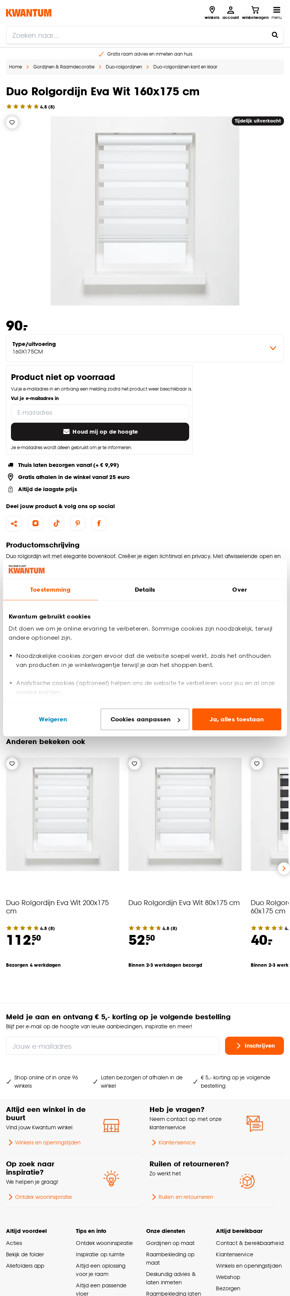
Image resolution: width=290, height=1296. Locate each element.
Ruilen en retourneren (181, 1196)
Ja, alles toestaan (237, 719)
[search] (145, 35)
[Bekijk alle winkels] (212, 13)
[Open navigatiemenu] (276, 13)
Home (15, 67)
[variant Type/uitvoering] (145, 348)
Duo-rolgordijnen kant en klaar (185, 67)
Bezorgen (228, 1288)
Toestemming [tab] (50, 589)
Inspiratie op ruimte (100, 1254)
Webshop (228, 1277)
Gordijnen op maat (170, 1243)
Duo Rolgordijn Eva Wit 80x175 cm (184, 902)
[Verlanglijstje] (12, 122)
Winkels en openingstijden (43, 1142)
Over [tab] (239, 589)
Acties (14, 1243)
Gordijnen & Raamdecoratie (63, 67)
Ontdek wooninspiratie (39, 1196)
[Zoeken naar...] (274, 34)
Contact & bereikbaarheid (249, 1243)
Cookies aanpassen (145, 719)
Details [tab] (145, 589)
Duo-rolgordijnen (124, 67)
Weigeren (53, 719)
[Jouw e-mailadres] (112, 1046)
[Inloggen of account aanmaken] (231, 13)
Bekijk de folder (25, 1254)
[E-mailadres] (100, 412)
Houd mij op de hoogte (100, 431)
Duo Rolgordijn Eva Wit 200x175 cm (57, 906)
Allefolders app (25, 1265)
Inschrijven (254, 1045)
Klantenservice (173, 1142)
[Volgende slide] (284, 868)
